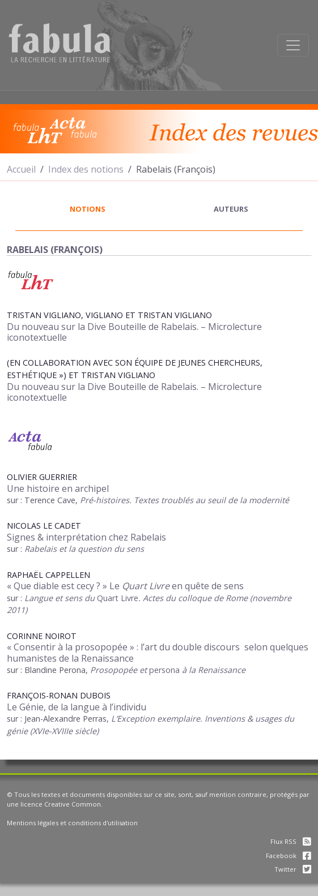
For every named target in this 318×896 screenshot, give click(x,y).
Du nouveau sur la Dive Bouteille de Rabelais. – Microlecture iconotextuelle (134, 332)
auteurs (231, 209)
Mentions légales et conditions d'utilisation (72, 822)
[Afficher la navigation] (293, 45)
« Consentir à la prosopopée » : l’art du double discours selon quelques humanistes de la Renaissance (157, 652)
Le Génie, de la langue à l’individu (76, 707)
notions (87, 209)
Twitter (292, 869)
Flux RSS (290, 841)
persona (164, 670)
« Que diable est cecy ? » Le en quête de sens (125, 586)
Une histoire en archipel (58, 488)
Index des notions (86, 169)
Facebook (288, 855)
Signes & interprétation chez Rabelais (86, 537)
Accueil (21, 169)
